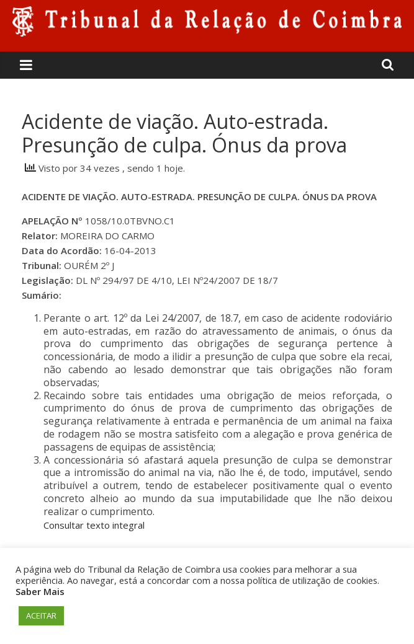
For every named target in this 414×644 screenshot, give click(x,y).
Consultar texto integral (94, 525)
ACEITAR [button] (41, 615)
